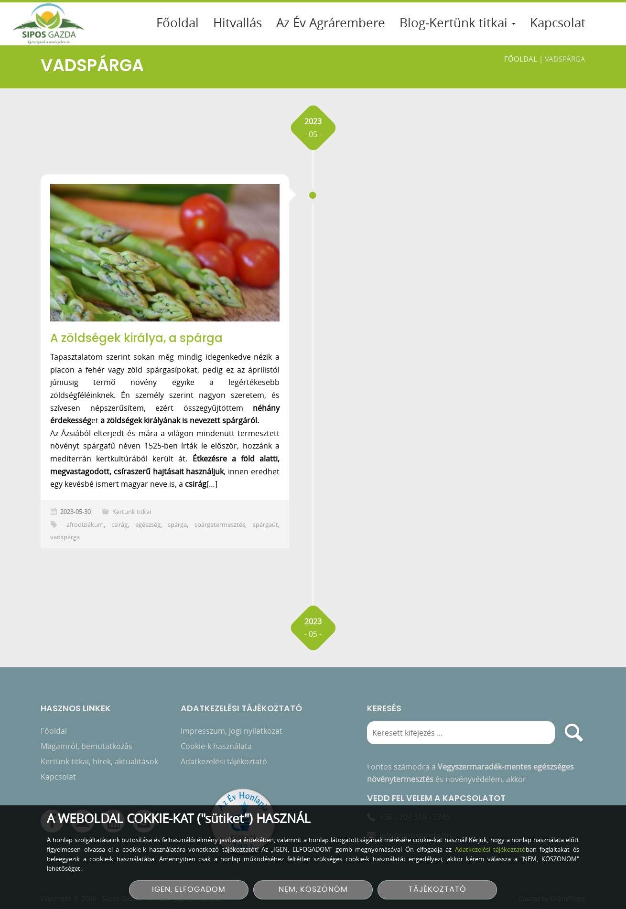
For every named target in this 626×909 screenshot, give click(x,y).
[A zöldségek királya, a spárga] (165, 252)
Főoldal (177, 22)
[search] (573, 736)
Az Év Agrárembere (330, 22)
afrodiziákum (85, 525)
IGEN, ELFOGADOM (189, 889)
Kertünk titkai (131, 512)
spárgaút (265, 525)
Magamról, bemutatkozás (86, 749)
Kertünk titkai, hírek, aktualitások (99, 764)
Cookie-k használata (216, 749)
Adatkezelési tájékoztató (224, 764)
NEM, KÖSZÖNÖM (313, 889)
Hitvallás (237, 22)
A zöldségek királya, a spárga (136, 338)
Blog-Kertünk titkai (457, 22)
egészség (148, 525)
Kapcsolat (557, 22)
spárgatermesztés (219, 525)
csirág (119, 525)
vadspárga (65, 537)
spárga (177, 525)
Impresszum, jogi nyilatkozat (231, 734)
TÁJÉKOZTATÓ (437, 889)
